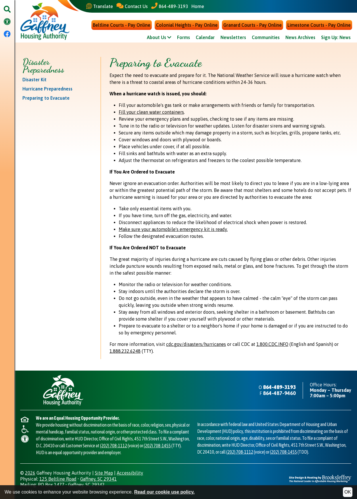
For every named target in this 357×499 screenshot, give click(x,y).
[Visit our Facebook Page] (7, 34)
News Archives (300, 37)
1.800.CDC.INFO (272, 344)
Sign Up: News (336, 37)
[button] (7, 10)
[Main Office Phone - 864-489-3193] (169, 6)
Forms (183, 37)
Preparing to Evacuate (46, 98)
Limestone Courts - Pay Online (319, 25)
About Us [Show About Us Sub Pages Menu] (159, 37)
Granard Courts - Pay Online (252, 25)
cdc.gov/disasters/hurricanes (196, 344)
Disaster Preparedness (43, 66)
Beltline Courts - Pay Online (121, 25)
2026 (30, 473)
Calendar (205, 37)
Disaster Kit (34, 79)
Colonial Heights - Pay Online (187, 25)
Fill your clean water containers (151, 112)
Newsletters (233, 37)
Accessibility (130, 473)
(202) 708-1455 (157, 445)
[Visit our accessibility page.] (7, 22)
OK (347, 492)
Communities (266, 37)
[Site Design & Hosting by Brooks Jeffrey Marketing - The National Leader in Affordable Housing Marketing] (320, 478)
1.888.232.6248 (125, 351)
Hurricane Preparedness (47, 89)
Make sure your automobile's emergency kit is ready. (173, 229)
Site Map (104, 473)
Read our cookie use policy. (164, 492)
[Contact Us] (132, 6)
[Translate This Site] (99, 6)
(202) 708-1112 (113, 445)
